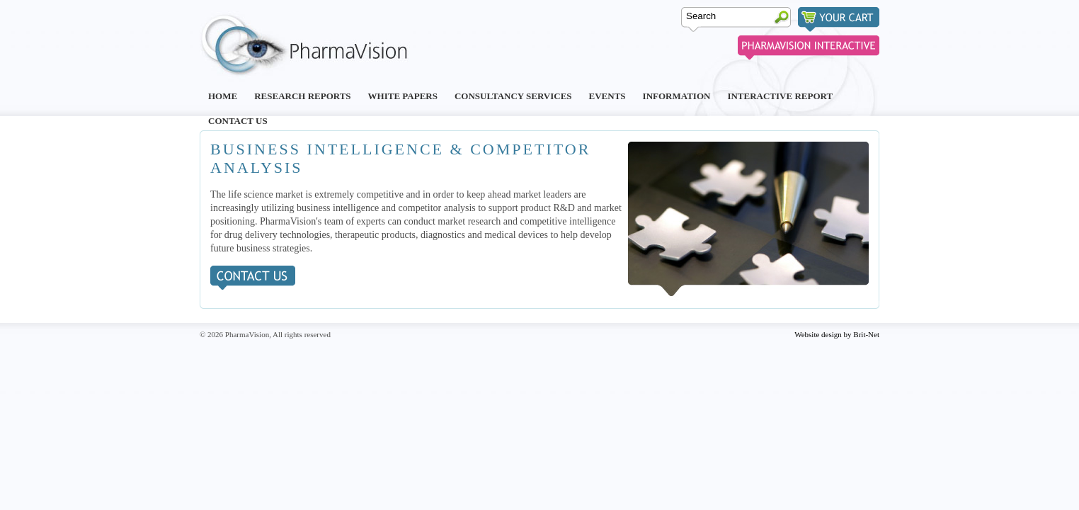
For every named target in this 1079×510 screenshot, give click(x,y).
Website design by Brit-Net (836, 334)
